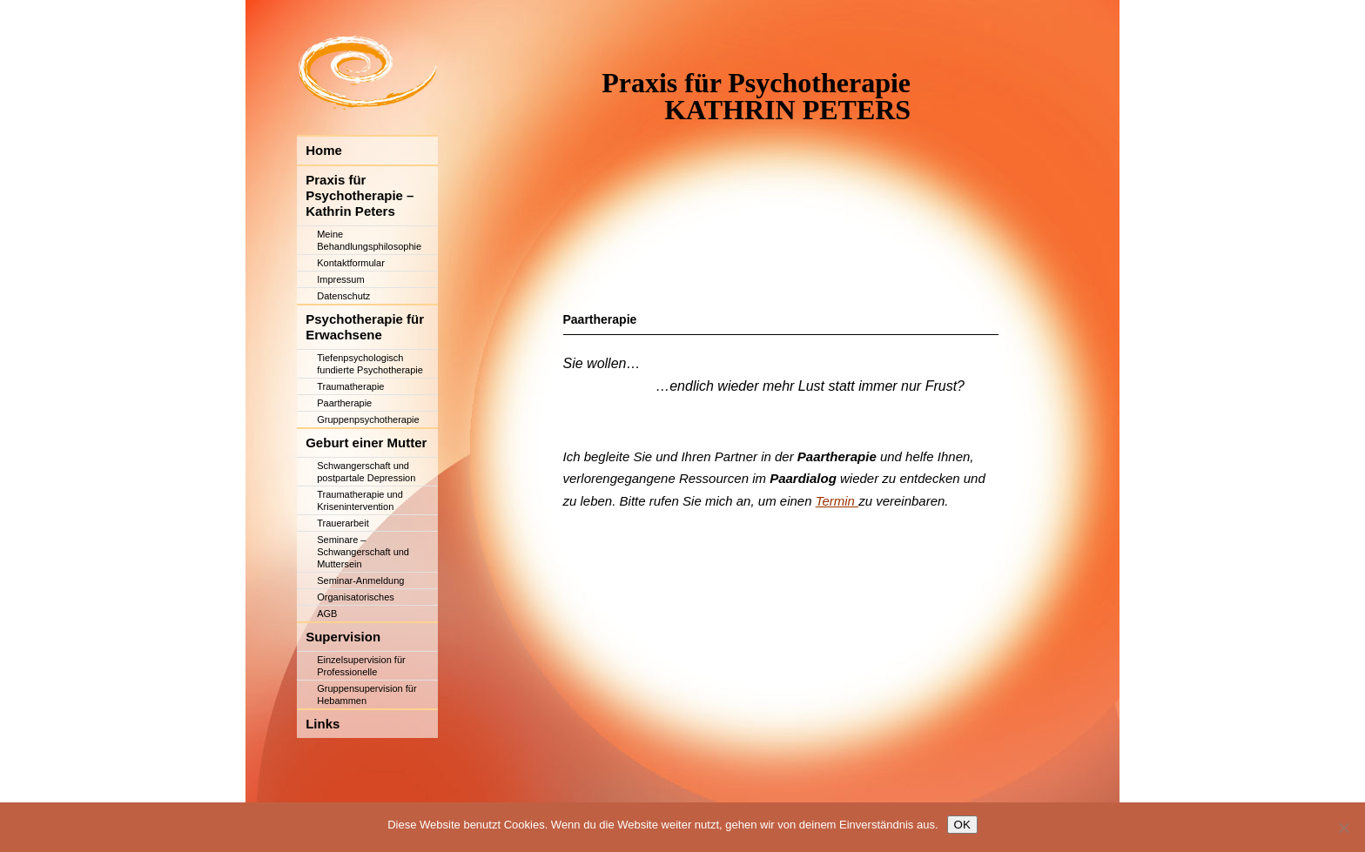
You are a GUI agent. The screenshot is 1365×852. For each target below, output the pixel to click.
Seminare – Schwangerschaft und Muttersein (363, 603)
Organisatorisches (355, 648)
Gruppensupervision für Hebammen (366, 746)
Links (323, 775)
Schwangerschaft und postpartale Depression (366, 523)
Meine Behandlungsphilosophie (369, 291)
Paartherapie (344, 454)
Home (324, 201)
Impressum (340, 330)
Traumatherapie (350, 438)
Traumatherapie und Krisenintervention (360, 551)
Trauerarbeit (343, 574)
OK (962, 824)
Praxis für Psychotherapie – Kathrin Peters (360, 247)
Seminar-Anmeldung (360, 632)
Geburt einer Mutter (366, 493)
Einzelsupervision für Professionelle (361, 717)
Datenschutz (343, 347)
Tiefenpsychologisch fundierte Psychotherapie (370, 415)
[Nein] (1343, 827)
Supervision (343, 688)
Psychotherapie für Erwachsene (365, 378)
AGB (327, 665)
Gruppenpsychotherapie (368, 471)
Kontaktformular (351, 314)
